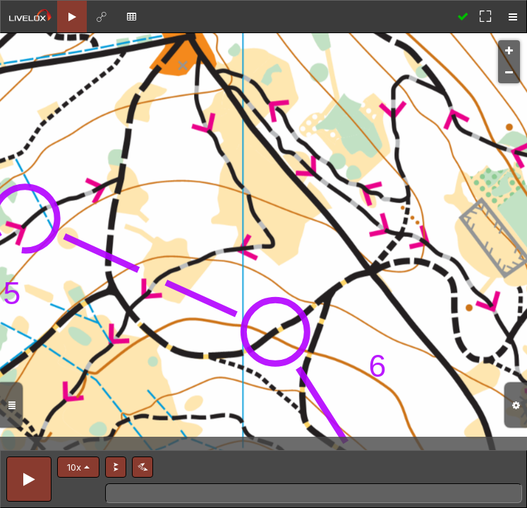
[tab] (72, 16)
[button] (78, 467)
